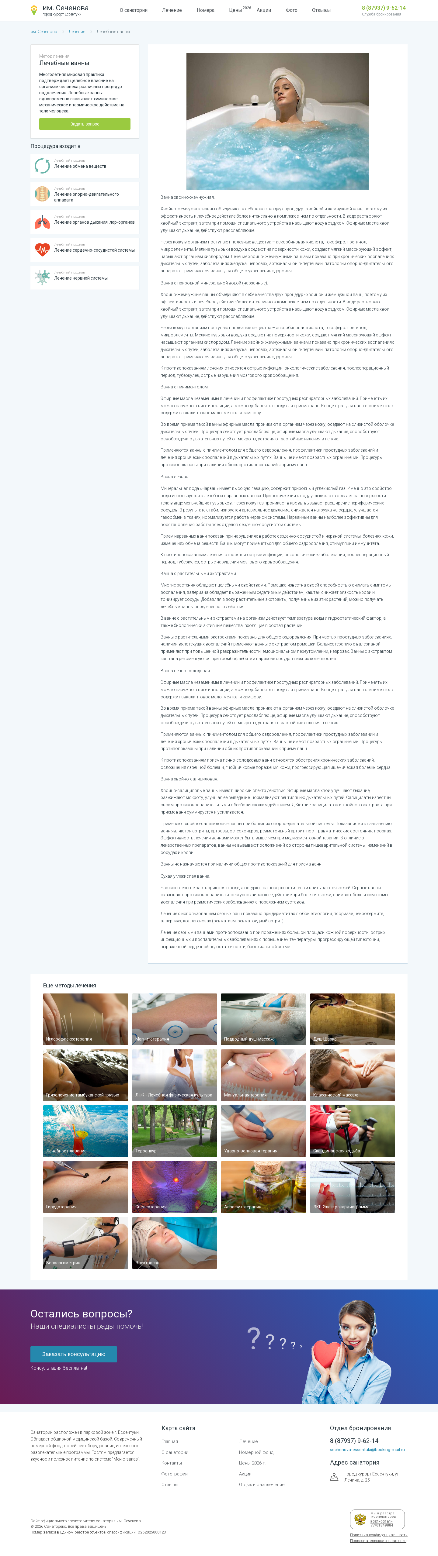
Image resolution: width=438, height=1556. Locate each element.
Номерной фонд (256, 1452)
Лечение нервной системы (81, 278)
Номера (205, 10)
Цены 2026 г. (252, 1463)
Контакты (172, 1463)
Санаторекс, (55, 1526)
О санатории (134, 10)
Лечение (172, 10)
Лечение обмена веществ (80, 166)
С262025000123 (151, 1532)
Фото (291, 10)
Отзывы (321, 10)
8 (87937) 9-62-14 (384, 8)
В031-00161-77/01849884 (380, 1523)
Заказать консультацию (73, 1354)
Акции (264, 10)
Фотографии (175, 1474)
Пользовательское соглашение (378, 1540)
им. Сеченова (43, 31)
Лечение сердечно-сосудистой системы (94, 250)
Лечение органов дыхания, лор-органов (94, 222)
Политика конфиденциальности (379, 1535)
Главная (170, 1441)
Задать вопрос (85, 124)
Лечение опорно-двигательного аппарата (86, 197)
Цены (235, 9)
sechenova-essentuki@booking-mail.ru (367, 1449)
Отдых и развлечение (262, 1484)
